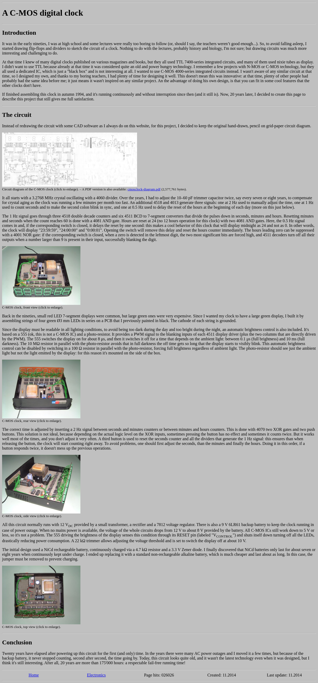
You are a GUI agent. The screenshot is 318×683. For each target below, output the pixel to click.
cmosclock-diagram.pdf (144, 189)
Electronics (96, 675)
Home (33, 675)
